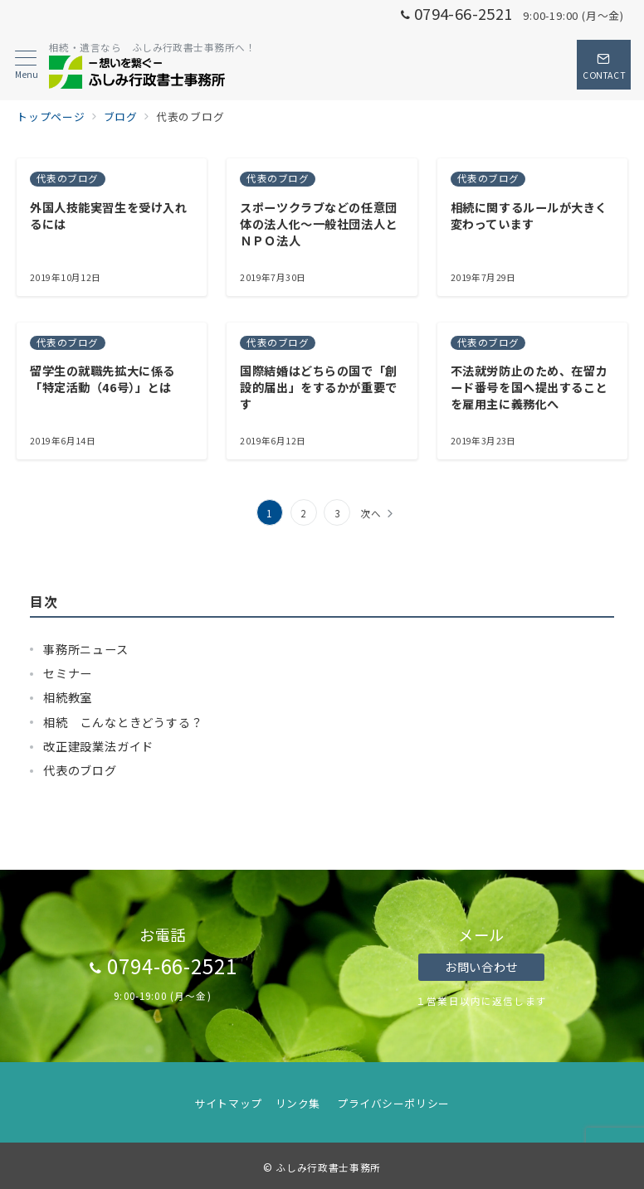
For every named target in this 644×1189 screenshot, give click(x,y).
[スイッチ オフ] (603, 64)
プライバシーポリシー (393, 1103)
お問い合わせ (481, 966)
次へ (371, 513)
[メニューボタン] (26, 65)
